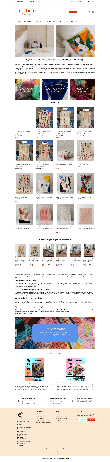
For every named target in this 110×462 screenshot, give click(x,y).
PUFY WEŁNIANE (58, 21)
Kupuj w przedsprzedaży (61, 418)
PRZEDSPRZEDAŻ (38, 21)
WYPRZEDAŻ (27, 21)
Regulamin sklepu (39, 414)
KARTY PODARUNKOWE (72, 21)
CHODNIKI (48, 21)
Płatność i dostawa (40, 416)
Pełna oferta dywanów (61, 414)
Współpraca (58, 420)
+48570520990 (20, 445)
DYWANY (18, 21)
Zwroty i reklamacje (40, 418)
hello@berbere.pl (21, 443)
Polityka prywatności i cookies (42, 420)
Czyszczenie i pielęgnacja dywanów (43, 422)
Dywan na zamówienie (61, 416)
